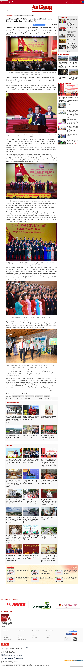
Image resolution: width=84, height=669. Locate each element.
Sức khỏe (48, 636)
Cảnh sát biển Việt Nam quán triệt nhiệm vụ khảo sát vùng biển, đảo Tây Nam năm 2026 (72, 121)
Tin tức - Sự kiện (29, 15)
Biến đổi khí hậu (64, 54)
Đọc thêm (9, 446)
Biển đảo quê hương (65, 83)
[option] (16, 605)
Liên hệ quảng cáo (58, 2)
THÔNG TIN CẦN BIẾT (6, 613)
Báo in (75, 661)
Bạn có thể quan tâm (12, 402)
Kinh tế (4, 634)
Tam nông (20, 638)
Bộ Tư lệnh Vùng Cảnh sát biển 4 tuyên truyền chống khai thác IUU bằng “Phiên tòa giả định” (72, 129)
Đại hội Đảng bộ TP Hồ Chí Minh (18, 396)
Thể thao (34, 636)
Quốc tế (5, 636)
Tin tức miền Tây (7, 640)
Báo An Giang (47, 396)
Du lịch (47, 638)
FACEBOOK (69, 634)
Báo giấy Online (68, 2)
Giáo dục (20, 634)
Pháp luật (48, 634)
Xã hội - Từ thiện (49, 631)
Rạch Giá (32, 396)
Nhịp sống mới (6, 638)
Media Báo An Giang (22, 640)
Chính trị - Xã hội (18, 15)
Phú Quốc (37, 396)
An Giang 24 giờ (21, 631)
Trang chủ (9, 15)
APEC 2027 (27, 396)
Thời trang (34, 638)
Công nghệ (34, 634)
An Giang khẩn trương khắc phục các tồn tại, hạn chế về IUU (72, 142)
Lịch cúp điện (76, 2)
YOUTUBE (74, 634)
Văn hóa (19, 636)
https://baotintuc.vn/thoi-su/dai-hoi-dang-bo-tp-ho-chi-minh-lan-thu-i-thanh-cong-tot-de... (31, 398)
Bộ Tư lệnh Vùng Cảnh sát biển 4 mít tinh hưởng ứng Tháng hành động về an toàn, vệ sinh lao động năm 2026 (72, 114)
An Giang (41, 396)
